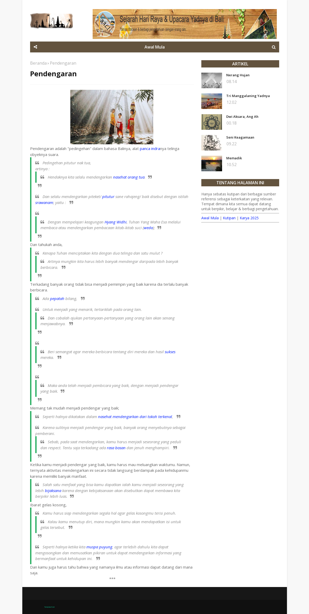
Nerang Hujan (238, 75)
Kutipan (229, 217)
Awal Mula (210, 217)
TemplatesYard (49, 607)
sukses (170, 351)
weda (148, 227)
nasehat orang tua (129, 177)
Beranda (38, 63)
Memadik (234, 158)
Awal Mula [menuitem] (155, 47)
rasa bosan (116, 447)
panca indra (150, 148)
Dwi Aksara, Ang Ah (242, 116)
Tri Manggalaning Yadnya (248, 95)
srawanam (44, 202)
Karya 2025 (249, 217)
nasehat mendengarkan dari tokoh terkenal (135, 416)
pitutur (108, 196)
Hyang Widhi (116, 221)
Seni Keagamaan (240, 137)
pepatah (57, 298)
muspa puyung (99, 546)
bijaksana (53, 490)
